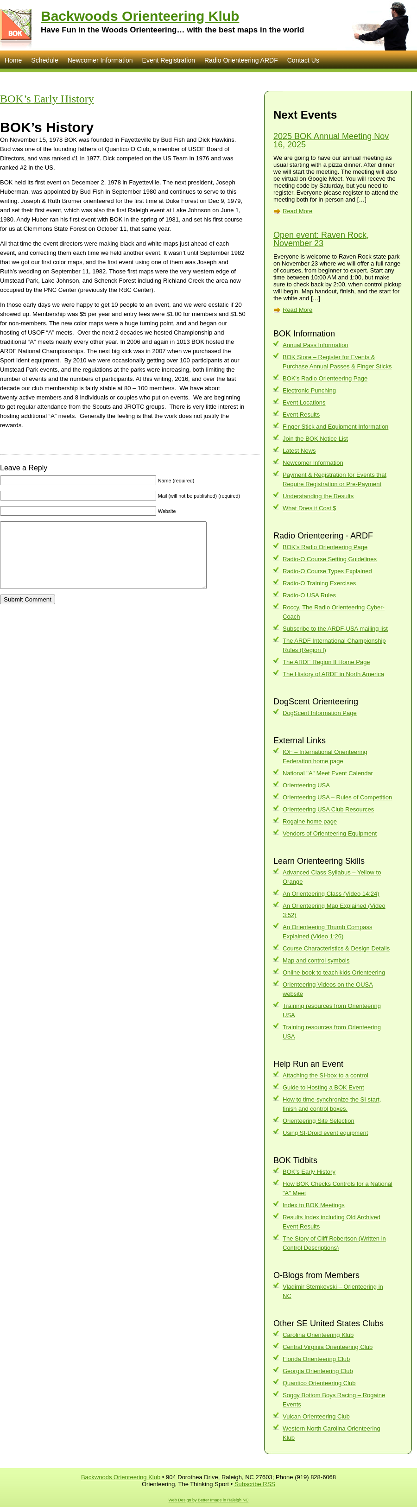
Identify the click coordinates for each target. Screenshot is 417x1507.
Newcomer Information (100, 60)
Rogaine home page (310, 821)
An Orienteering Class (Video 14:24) (331, 893)
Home (13, 60)
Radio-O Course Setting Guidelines (330, 559)
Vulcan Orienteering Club (316, 1416)
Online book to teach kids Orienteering (334, 972)
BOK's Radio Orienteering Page (325, 378)
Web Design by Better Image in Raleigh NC (209, 1500)
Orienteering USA (306, 785)
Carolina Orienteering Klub (318, 1334)
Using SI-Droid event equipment (325, 1132)
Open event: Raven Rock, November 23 (321, 239)
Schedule (44, 60)
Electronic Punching (309, 390)
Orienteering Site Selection (318, 1120)
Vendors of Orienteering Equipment (330, 833)
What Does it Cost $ (309, 508)
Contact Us (303, 60)
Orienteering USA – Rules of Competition (337, 797)
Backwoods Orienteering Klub (140, 16)
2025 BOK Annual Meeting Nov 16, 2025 (331, 140)
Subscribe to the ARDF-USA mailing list (335, 628)
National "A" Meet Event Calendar (328, 773)
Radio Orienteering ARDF (241, 60)
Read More (297, 211)
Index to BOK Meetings (314, 1205)
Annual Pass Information (315, 345)
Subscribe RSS (254, 1484)
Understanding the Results (318, 496)
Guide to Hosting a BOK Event (323, 1087)
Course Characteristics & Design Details (336, 948)
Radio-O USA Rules (309, 595)
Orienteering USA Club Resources (328, 809)
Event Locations (304, 402)
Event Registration (168, 60)
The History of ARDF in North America (333, 674)
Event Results (301, 414)
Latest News (299, 450)
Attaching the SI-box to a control (325, 1075)
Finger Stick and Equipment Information (335, 426)
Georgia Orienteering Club (318, 1371)
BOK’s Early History (47, 99)
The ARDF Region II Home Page (326, 662)
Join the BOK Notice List (315, 438)
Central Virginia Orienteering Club (328, 1346)
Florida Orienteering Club (316, 1358)
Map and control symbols (316, 960)
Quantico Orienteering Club (319, 1383)
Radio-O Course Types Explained (327, 571)
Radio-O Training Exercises (319, 583)
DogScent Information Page (320, 712)
